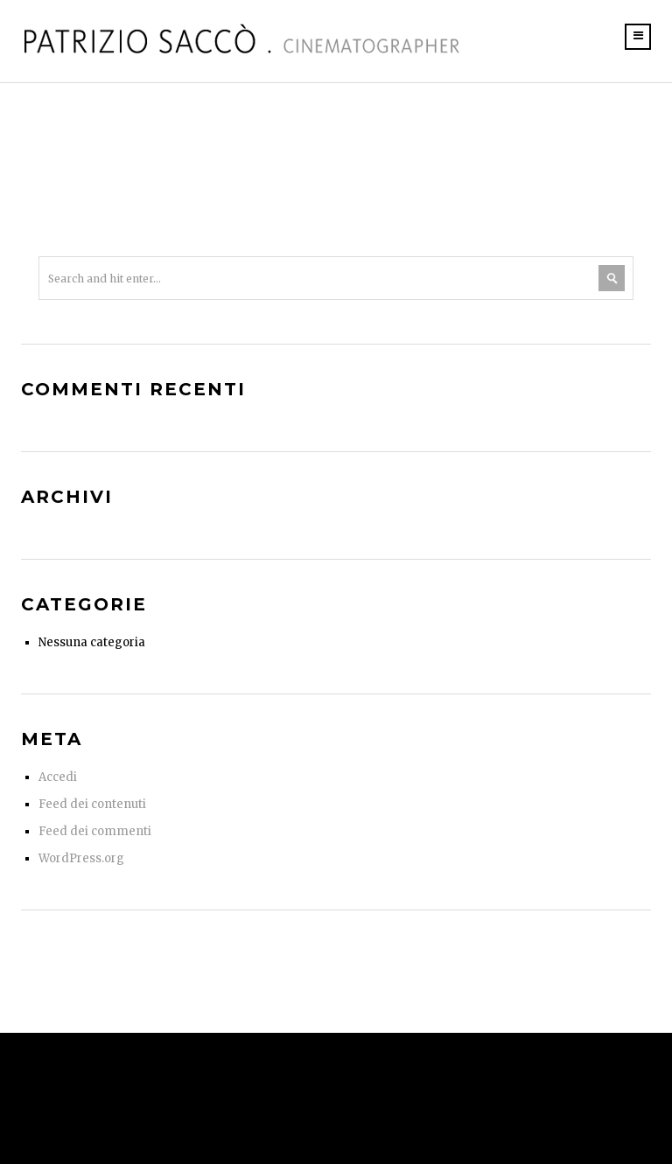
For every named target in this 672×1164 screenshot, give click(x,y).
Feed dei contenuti (92, 804)
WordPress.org (81, 858)
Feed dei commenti (94, 831)
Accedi (57, 777)
